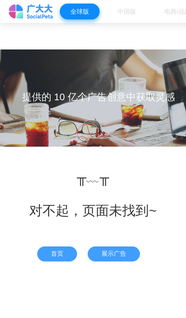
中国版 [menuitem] (126, 11)
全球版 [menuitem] (79, 11)
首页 (57, 253)
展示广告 (113, 253)
